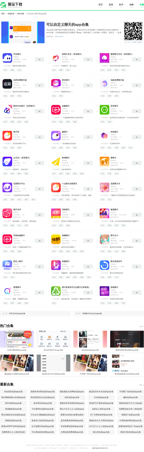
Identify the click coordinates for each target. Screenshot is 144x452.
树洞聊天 (66, 158)
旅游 (12, 96)
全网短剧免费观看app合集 (72, 432)
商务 (74, 173)
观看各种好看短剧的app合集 (43, 392)
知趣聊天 (66, 106)
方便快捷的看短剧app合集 (130, 420)
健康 (61, 70)
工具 (19, 70)
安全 (67, 148)
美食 (26, 173)
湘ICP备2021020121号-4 (100, 448)
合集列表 (11, 14)
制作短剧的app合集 (13, 403)
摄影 (61, 122)
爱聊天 (113, 158)
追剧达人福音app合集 (101, 409)
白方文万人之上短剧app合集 (101, 426)
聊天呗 (16, 132)
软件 (121, 4)
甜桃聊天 (114, 287)
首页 (100, 4)
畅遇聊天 (114, 210)
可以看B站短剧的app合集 (43, 409)
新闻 (12, 122)
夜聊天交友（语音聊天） (72, 54)
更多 (141, 326)
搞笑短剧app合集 (72, 397)
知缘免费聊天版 (117, 80)
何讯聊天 (17, 54)
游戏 (111, 4)
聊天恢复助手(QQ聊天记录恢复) (75, 287)
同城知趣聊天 (19, 235)
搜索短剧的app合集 (13, 420)
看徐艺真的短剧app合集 (130, 432)
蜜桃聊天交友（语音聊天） (122, 54)
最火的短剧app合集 (101, 432)
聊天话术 (17, 210)
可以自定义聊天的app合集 (37, 14)
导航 (116, 148)
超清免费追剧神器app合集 (72, 420)
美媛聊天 (66, 261)
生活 (19, 199)
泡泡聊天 (114, 132)
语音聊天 (114, 106)
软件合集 (20, 14)
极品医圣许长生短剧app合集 (101, 392)
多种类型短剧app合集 (42, 403)
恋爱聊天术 (115, 184)
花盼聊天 (66, 210)
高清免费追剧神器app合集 (72, 426)
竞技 (67, 70)
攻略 (131, 4)
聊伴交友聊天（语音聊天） (24, 106)
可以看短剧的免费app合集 (43, 432)
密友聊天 (66, 80)
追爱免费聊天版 (20, 80)
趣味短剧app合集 (130, 397)
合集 (142, 4)
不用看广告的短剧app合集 (130, 392)
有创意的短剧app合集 (13, 392)
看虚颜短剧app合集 (13, 409)
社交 (5, 70)
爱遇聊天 (17, 287)
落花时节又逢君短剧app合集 (101, 403)
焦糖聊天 (66, 235)
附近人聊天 (18, 261)
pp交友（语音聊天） (22, 158)
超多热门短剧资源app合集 (43, 420)
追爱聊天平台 (19, 184)
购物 (12, 70)
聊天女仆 (114, 235)
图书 (109, 70)
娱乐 (109, 148)
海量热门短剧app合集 (130, 415)
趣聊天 (65, 132)
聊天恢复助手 (116, 261)
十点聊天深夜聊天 (69, 184)
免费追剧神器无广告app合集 (130, 426)
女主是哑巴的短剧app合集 (43, 426)
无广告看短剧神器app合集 (101, 415)
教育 (116, 70)
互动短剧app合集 (101, 397)
